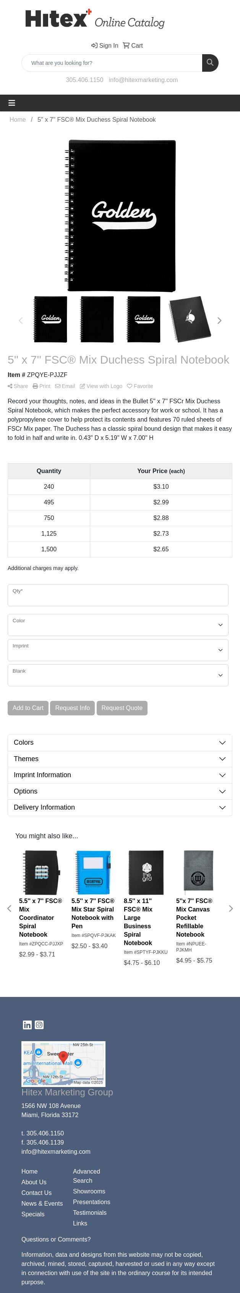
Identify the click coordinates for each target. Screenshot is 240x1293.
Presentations (91, 1202)
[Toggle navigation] (12, 103)
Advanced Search (86, 1176)
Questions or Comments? (56, 1239)
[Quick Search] (112, 63)
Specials (32, 1214)
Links (80, 1223)
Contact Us (36, 1193)
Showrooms (89, 1191)
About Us (34, 1182)
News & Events (42, 1203)
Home (29, 1171)
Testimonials (90, 1212)
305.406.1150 (84, 80)
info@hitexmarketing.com (143, 80)
